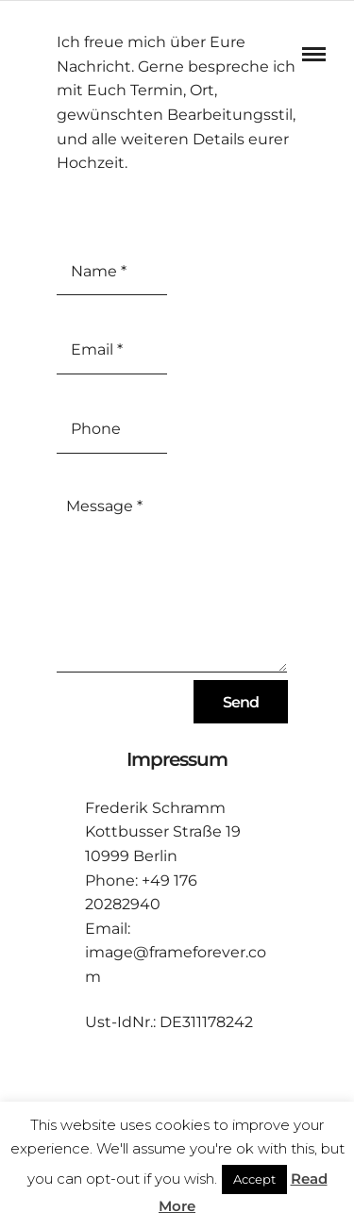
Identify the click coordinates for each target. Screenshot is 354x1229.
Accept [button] (254, 1179)
